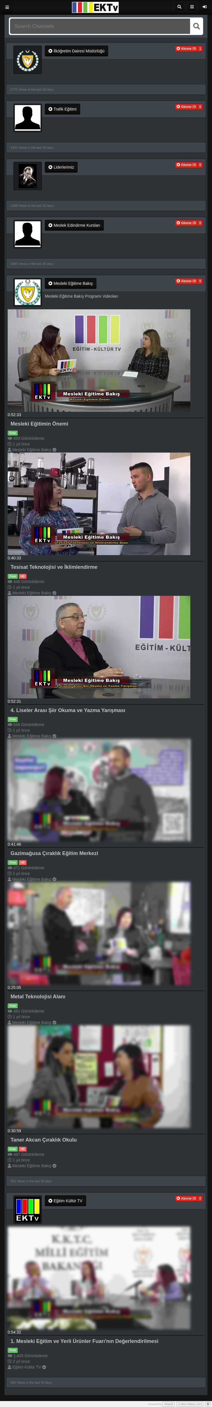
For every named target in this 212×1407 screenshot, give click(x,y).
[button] (186, 49)
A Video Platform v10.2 (190, 1404)
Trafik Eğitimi (62, 109)
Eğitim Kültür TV (65, 1201)
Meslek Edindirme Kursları (74, 225)
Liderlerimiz (61, 167)
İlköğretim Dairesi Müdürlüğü (76, 51)
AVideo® (168, 1404)
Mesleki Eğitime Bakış (71, 283)
